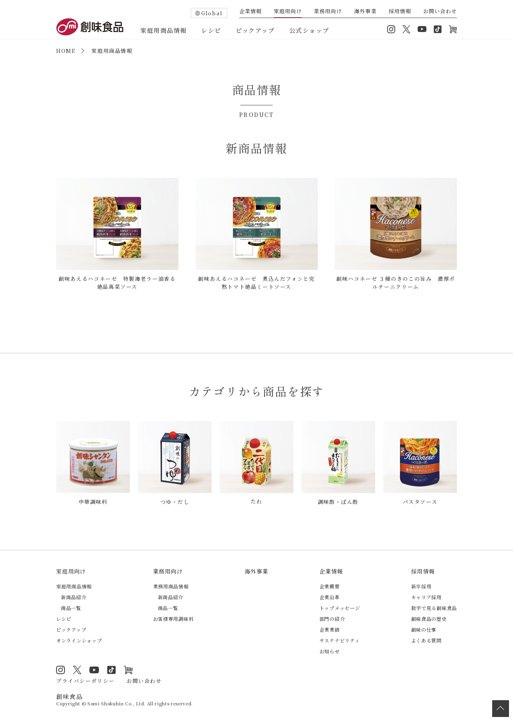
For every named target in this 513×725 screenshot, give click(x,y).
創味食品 (89, 27)
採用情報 (400, 11)
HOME (65, 50)
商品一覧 (71, 607)
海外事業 (365, 11)
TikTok (438, 29)
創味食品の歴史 (429, 618)
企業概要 (329, 585)
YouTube (422, 29)
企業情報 (250, 11)
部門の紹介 (332, 618)
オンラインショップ (453, 29)
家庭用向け (288, 11)
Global (212, 13)
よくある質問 (426, 639)
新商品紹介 (74, 596)
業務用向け (328, 11)
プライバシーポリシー (85, 680)
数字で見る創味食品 (434, 607)
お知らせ (329, 650)
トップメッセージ (339, 607)
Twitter (406, 29)
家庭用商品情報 (163, 30)
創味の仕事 (424, 629)
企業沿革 (329, 596)
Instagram (391, 29)
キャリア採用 (426, 596)
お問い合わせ (440, 11)
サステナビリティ (339, 639)
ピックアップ (255, 30)
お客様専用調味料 (173, 618)
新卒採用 (421, 585)
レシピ (211, 30)
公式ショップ (309, 30)
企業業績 (329, 629)
